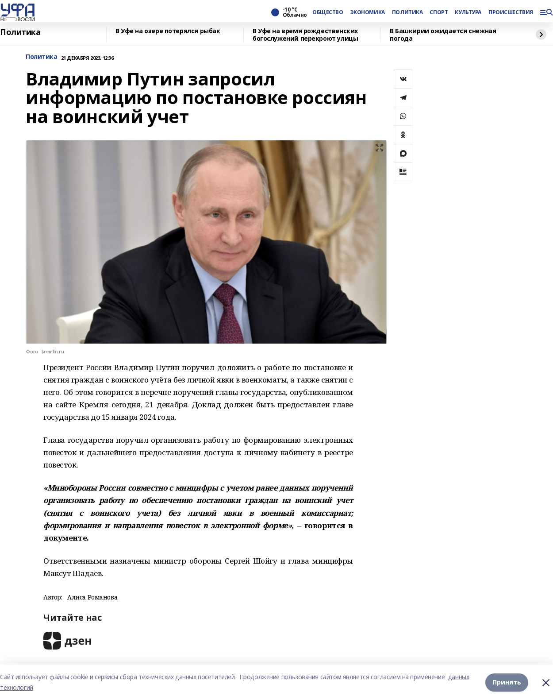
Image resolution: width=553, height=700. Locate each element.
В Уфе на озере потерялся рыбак (167, 31)
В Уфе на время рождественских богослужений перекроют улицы (305, 34)
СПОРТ (439, 12)
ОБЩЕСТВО (327, 12)
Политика (20, 32)
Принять (506, 682)
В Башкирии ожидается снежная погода (443, 34)
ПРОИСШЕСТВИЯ (510, 12)
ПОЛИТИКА (407, 12)
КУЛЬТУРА (468, 12)
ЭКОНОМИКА (367, 12)
